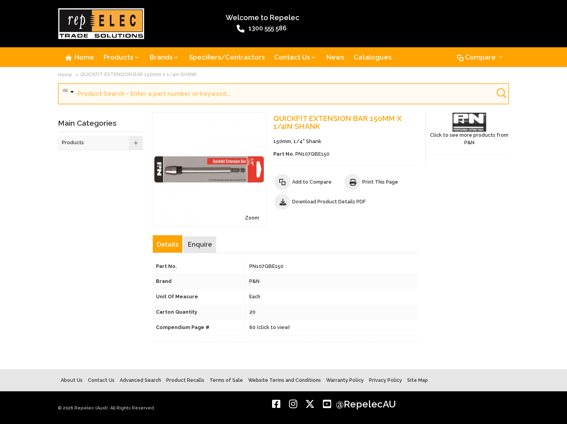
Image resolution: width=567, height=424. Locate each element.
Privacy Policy (385, 380)
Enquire (200, 244)
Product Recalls (185, 380)
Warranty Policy (345, 380)
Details (167, 244)
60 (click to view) (269, 327)
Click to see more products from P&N (469, 129)
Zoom (252, 218)
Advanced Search (140, 380)
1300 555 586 (262, 29)
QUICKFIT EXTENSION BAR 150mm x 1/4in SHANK (138, 74)
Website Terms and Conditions (284, 380)
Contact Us (101, 380)
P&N (254, 281)
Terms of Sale (226, 380)
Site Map (417, 380)
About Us (72, 380)
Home (65, 75)
